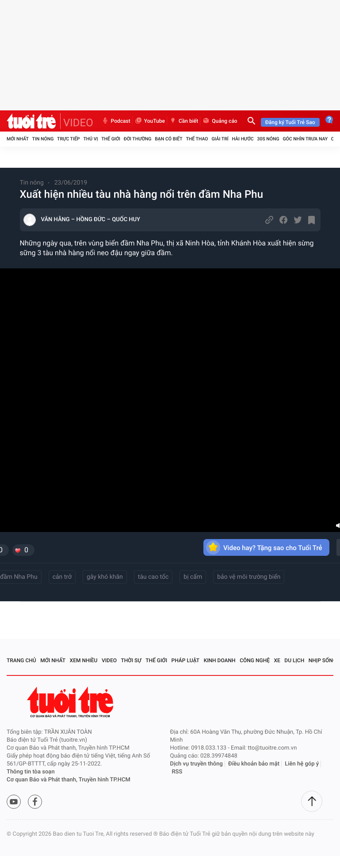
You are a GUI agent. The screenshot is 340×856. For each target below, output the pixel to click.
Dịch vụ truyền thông (196, 764)
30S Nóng (268, 139)
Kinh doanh (220, 660)
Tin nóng (43, 139)
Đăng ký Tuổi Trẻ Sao (290, 122)
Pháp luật (186, 660)
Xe (277, 660)
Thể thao (197, 139)
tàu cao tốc (153, 577)
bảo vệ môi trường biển (248, 577)
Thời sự (131, 660)
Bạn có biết (168, 139)
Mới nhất (18, 139)
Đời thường (138, 139)
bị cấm (192, 577)
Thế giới (110, 139)
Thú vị (90, 139)
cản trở (62, 577)
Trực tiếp (68, 139)
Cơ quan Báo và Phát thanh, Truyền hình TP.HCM (68, 780)
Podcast (115, 121)
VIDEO (78, 123)
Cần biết (183, 121)
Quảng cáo (219, 121)
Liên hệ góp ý (302, 764)
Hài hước (243, 139)
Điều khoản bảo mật (253, 764)
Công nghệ (255, 660)
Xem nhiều (84, 660)
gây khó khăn (105, 577)
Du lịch (294, 660)
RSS (177, 772)
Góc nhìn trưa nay (305, 139)
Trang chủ (21, 660)
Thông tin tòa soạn (31, 772)
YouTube (149, 121)
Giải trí (219, 139)
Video (109, 660)
